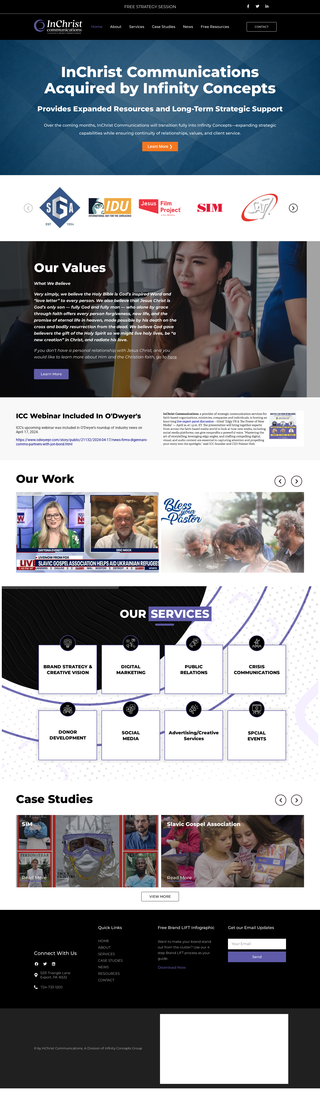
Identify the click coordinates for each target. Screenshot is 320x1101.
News (188, 27)
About (116, 27)
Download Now (172, 978)
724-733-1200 (52, 998)
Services (136, 27)
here (172, 357)
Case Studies (163, 27)
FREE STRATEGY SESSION (150, 6)
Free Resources (215, 27)
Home (96, 27)
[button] (28, 208)
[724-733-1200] (36, 998)
